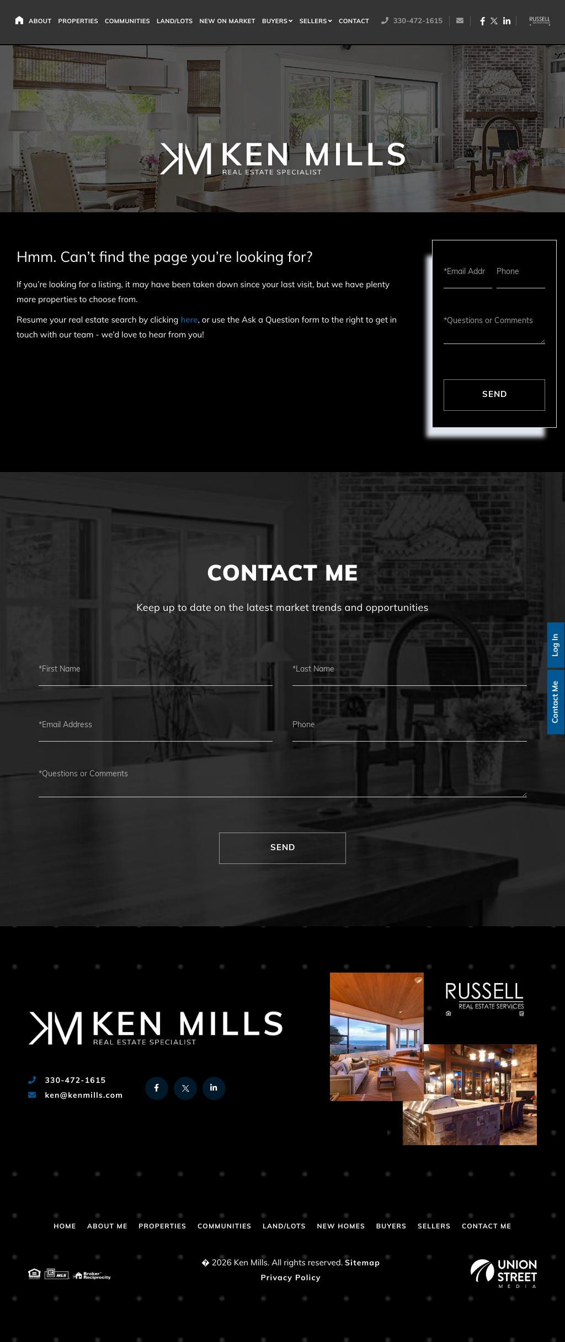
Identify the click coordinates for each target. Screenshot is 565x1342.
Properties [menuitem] (81, 22)
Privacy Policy (290, 1278)
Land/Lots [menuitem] (178, 22)
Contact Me (554, 702)
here (189, 320)
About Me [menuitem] (107, 1226)
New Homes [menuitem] (341, 1226)
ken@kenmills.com (75, 1096)
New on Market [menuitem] (231, 22)
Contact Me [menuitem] (486, 1226)
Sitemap (362, 1263)
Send (494, 395)
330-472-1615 (414, 22)
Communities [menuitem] (130, 22)
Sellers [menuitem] (317, 22)
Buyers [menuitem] (278, 22)
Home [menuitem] (22, 20)
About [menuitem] (43, 22)
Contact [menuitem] (357, 22)
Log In (554, 644)
